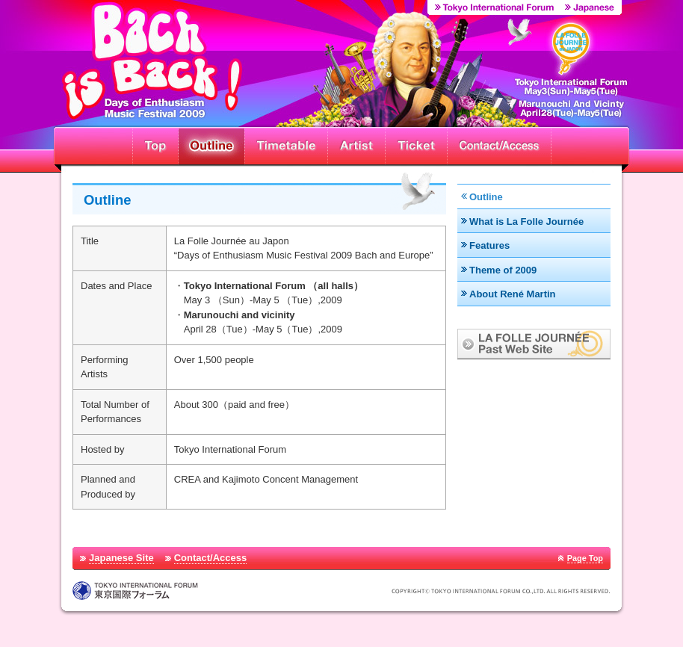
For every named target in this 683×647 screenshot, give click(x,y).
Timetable (285, 145)
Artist (356, 145)
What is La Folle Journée (526, 221)
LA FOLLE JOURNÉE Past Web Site (534, 344)
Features (489, 245)
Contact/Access (499, 145)
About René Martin (512, 294)
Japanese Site (121, 557)
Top (155, 145)
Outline (211, 145)
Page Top (585, 558)
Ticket (416, 145)
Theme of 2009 (503, 270)
